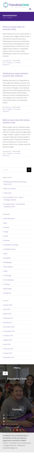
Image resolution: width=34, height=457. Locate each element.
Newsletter (7, 258)
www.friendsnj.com (11, 421)
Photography (8, 262)
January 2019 (8, 322)
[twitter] (14, 430)
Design (6, 232)
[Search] (29, 170)
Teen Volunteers (9, 280)
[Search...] (15, 170)
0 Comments (17, 62)
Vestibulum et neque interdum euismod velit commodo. (15, 74)
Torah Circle (8, 193)
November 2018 (9, 331)
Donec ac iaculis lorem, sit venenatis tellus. (13, 28)
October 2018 (8, 336)
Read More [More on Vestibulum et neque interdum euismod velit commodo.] (6, 111)
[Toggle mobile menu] (30, 9)
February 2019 (8, 318)
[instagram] (20, 430)
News (5, 254)
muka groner (7, 60)
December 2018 (9, 327)
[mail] (23, 430)
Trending (7, 284)
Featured (7, 240)
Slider (6, 271)
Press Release (8, 267)
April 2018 (7, 344)
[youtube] (17, 430)
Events (6, 236)
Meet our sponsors (10, 189)
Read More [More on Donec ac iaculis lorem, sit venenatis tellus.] (6, 64)
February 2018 (8, 349)
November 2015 (9, 357)
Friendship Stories (10, 249)
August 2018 (8, 340)
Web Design (8, 289)
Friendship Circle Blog (11, 245)
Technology (7, 276)
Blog (5, 223)
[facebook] (10, 430)
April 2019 (7, 309)
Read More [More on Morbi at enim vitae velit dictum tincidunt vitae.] (6, 155)
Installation (10, 62)
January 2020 (8, 305)
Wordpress (7, 293)
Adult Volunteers (9, 219)
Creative (6, 227)
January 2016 (8, 353)
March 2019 (8, 314)
